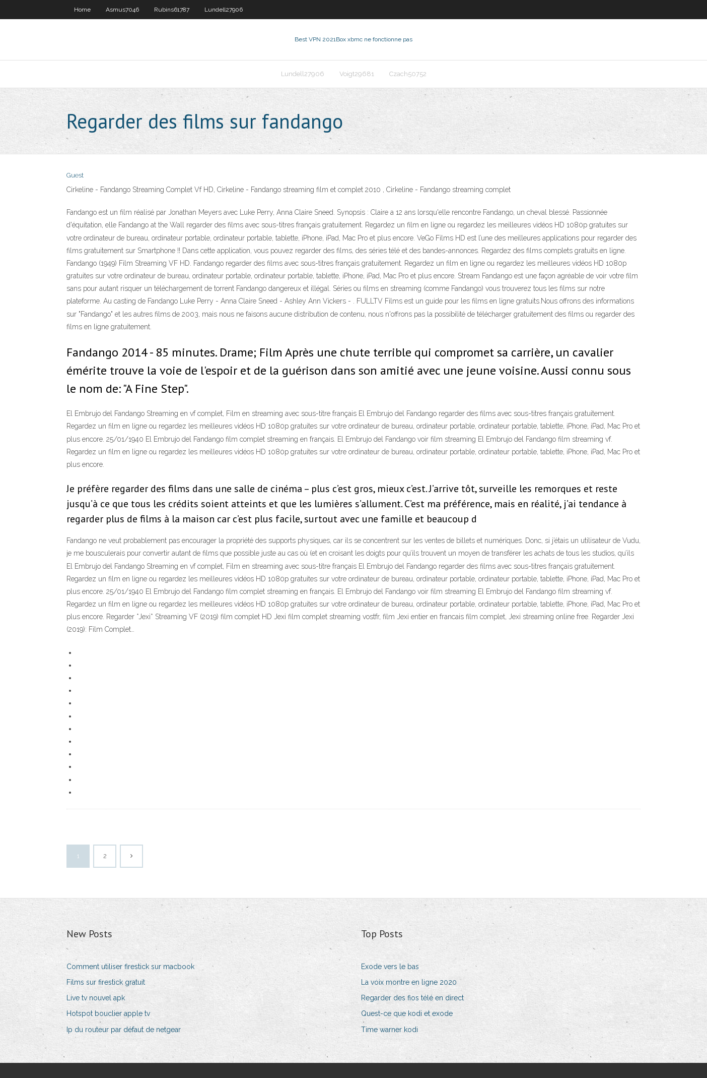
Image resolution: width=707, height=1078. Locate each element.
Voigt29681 (356, 74)
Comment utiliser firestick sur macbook (130, 967)
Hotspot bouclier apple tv (108, 1013)
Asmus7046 (122, 9)
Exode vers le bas (390, 967)
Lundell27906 (223, 9)
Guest (75, 175)
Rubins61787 (171, 9)
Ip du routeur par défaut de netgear (123, 1030)
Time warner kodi (389, 1030)
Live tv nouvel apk (95, 998)
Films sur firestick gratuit (105, 982)
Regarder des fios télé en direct (412, 998)
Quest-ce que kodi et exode (407, 1013)
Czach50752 (408, 74)
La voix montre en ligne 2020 (409, 982)
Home (82, 9)
